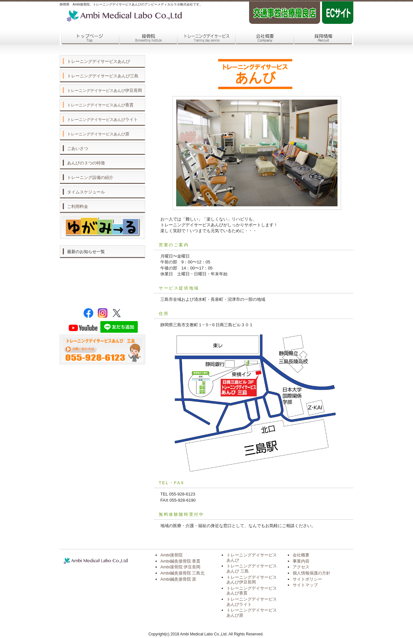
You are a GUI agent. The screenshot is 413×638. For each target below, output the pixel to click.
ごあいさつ (77, 148)
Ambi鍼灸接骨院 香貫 (180, 561)
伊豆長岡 (104, 90)
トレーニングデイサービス (205, 38)
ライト (102, 119)
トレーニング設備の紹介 (90, 177)
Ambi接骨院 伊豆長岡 (180, 566)
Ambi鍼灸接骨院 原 (178, 579)
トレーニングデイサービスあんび (98, 61)
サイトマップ (305, 585)
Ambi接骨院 (171, 555)
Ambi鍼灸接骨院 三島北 (182, 573)
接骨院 (147, 38)
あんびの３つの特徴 (86, 163)
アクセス (301, 566)
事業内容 (301, 561)
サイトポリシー (307, 579)
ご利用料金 (77, 206)
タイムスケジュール (86, 192)
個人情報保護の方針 (311, 573)
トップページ (89, 38)
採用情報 (321, 38)
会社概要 (263, 38)
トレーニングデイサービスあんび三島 (102, 76)
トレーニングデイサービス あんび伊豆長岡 (252, 580)
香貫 (100, 105)
